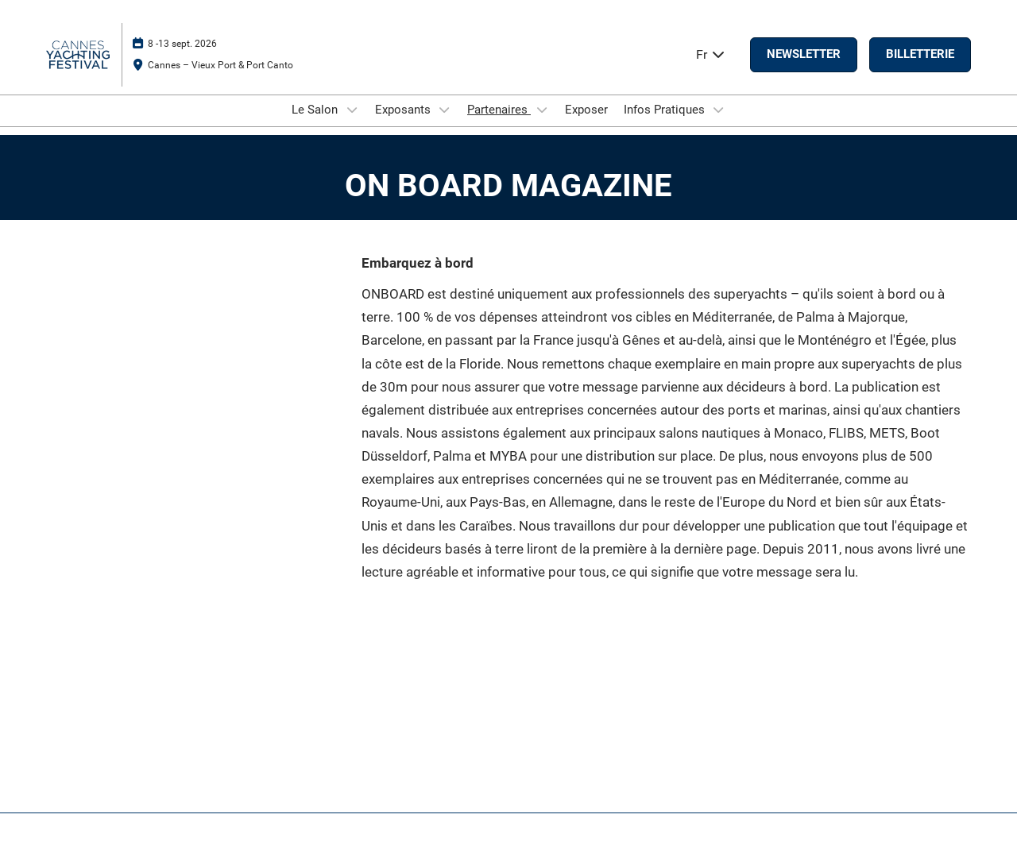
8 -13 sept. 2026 (182, 43)
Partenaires (499, 109)
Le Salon (316, 109)
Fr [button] (711, 54)
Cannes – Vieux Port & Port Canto (220, 65)
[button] (803, 54)
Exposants (404, 109)
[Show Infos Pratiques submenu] (719, 109)
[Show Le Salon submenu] (352, 109)
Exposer (586, 109)
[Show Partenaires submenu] (542, 109)
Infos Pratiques (666, 109)
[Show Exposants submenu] (445, 109)
